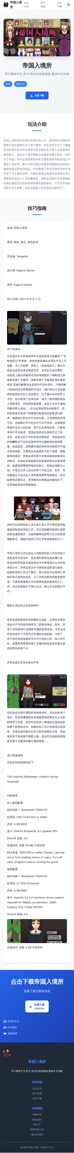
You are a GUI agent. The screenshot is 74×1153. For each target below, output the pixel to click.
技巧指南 (37, 1093)
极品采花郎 (37, 1134)
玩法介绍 (37, 1088)
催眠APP (37, 1114)
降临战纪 (37, 1119)
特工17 (37, 1124)
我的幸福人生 (37, 1129)
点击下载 (37, 95)
